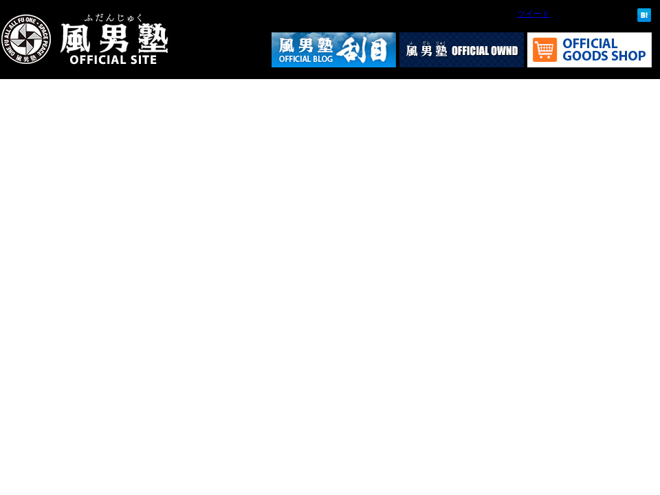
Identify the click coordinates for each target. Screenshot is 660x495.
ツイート (533, 14)
